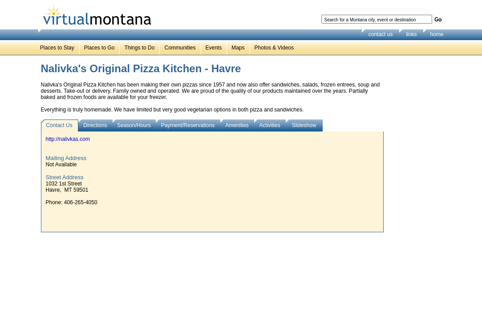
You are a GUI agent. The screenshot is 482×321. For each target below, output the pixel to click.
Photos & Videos (274, 48)
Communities (179, 48)
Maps (237, 48)
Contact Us (59, 125)
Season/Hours (134, 125)
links (411, 34)
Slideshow (304, 125)
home (436, 34)
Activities (269, 125)
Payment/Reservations (188, 125)
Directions (95, 125)
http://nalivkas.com (68, 139)
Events (214, 48)
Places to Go (99, 48)
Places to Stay (57, 48)
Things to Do (139, 48)
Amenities (237, 125)
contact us (381, 34)
